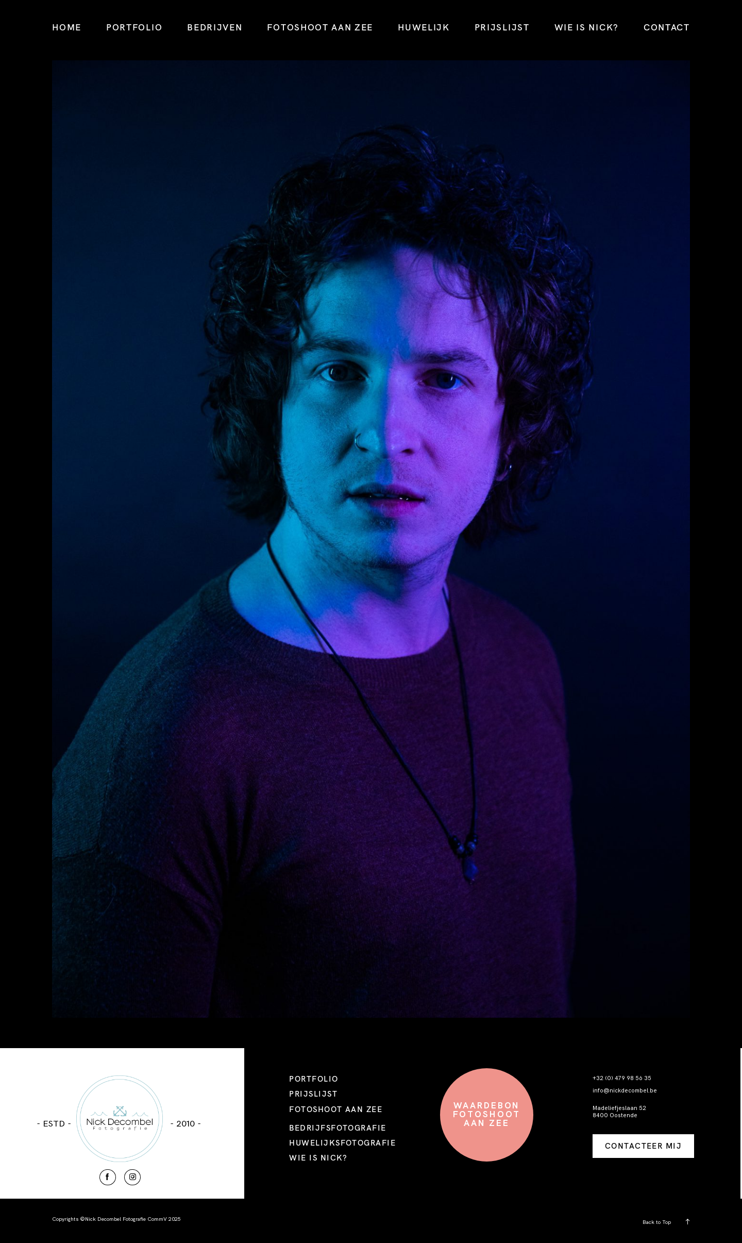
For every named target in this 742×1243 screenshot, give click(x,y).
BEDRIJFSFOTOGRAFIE (337, 1128)
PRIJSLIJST (502, 27)
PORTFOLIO (134, 27)
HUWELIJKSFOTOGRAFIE (342, 1143)
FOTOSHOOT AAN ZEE (320, 27)
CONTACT (667, 27)
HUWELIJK (424, 27)
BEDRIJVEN (214, 27)
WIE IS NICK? (586, 27)
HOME (66, 27)
